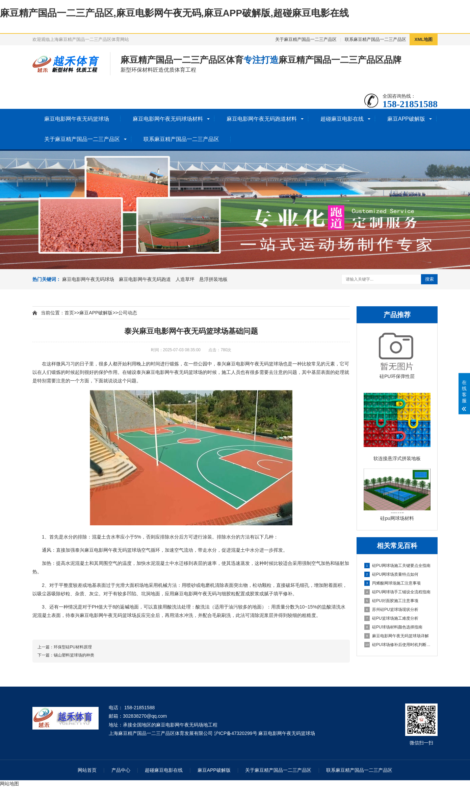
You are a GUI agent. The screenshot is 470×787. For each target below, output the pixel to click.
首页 (69, 312)
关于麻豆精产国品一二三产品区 (306, 39)
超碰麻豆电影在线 (342, 119)
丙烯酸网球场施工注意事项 (392, 583)
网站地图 (9, 783)
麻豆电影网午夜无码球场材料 (168, 119)
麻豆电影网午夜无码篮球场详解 (396, 636)
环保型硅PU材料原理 (73, 647)
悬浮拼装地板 (213, 279)
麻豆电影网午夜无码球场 (88, 279)
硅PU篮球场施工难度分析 (391, 618)
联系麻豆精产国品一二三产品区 (375, 39)
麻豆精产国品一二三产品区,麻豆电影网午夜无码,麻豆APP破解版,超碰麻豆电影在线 (174, 13)
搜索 (429, 279)
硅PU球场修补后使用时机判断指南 (397, 644)
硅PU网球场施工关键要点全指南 (397, 565)
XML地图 (424, 39)
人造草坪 (185, 279)
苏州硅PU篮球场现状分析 (391, 609)
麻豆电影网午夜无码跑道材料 (262, 119)
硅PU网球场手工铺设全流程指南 (397, 592)
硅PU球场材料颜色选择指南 (393, 627)
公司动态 (127, 312)
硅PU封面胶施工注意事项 (391, 600)
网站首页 (87, 770)
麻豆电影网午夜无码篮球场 (76, 119)
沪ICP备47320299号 (235, 733)
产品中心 (120, 770)
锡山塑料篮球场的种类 (74, 655)
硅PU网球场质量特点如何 (391, 574)
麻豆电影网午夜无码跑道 (145, 279)
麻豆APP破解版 (406, 119)
